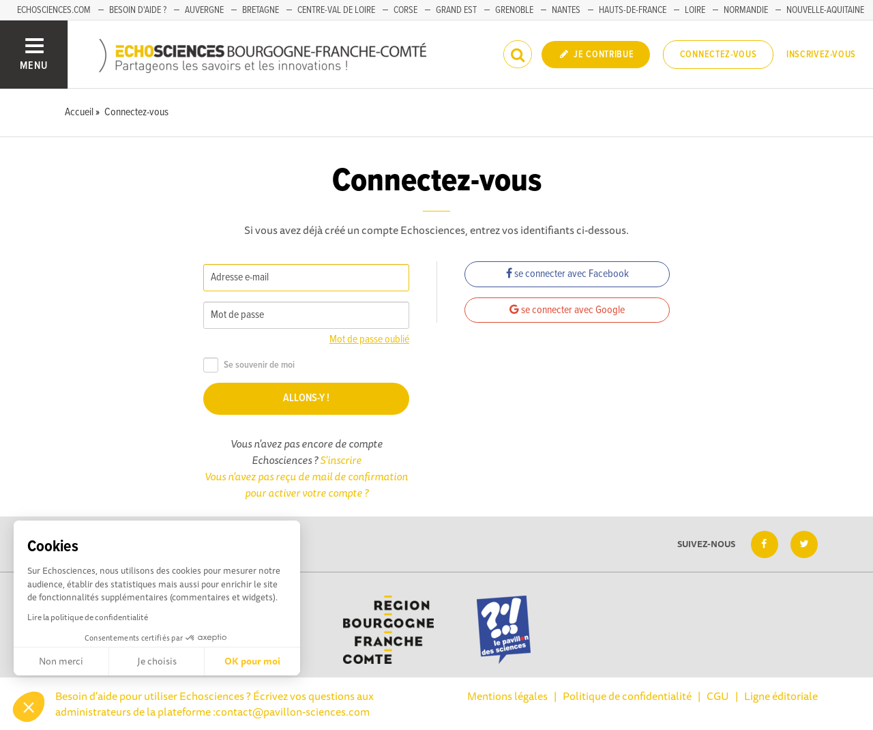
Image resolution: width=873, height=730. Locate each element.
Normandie (746, 10)
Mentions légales (507, 696)
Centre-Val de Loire (336, 10)
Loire (695, 10)
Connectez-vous (718, 54)
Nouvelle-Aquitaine (825, 10)
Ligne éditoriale (781, 696)
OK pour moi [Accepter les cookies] (252, 661)
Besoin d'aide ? (137, 10)
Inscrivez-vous (821, 54)
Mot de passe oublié (369, 339)
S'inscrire (340, 460)
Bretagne (260, 10)
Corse (405, 10)
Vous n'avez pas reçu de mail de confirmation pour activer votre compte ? (306, 484)
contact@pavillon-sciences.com (293, 711)
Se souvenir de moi (249, 365)
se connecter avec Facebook (567, 274)
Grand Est (456, 10)
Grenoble (514, 10)
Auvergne (204, 10)
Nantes (566, 10)
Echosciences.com (54, 10)
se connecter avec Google (567, 310)
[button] (28, 706)
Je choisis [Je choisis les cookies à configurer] (157, 661)
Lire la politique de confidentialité (87, 617)
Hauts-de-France (632, 10)
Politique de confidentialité (627, 696)
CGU (718, 696)
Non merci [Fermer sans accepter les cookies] (61, 661)
